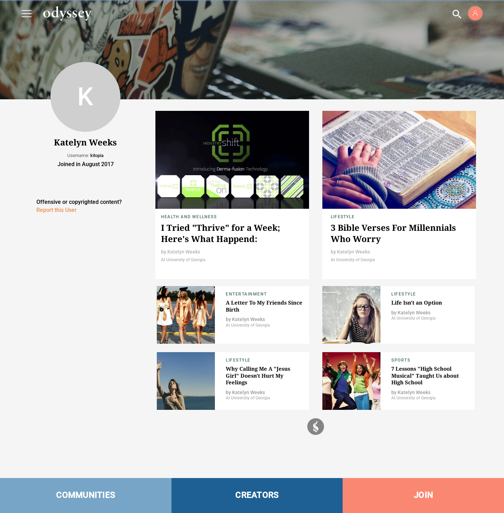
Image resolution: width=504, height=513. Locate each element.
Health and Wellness (189, 216)
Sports (400, 360)
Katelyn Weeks (183, 252)
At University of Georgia (183, 259)
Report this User (56, 210)
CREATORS (257, 495)
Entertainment (246, 294)
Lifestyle (343, 216)
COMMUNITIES (85, 495)
